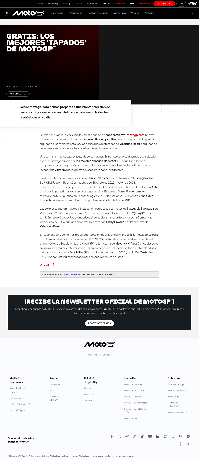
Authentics (92, 4)
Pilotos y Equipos (98, 13)
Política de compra (177, 412)
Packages (67, 4)
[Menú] (7, 13)
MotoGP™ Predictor (134, 390)
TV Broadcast (16, 398)
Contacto (55, 384)
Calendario (57, 13)
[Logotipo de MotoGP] (28, 13)
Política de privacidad (173, 405)
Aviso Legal (174, 397)
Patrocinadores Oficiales (17, 390)
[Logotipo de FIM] (192, 3)
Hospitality (53, 4)
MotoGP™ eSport (133, 397)
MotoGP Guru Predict (135, 403)
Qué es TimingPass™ (20, 404)
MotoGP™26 (130, 418)
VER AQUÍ (47, 265)
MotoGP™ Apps (17, 410)
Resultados (75, 13)
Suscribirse (164, 4)
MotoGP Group (176, 384)
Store (79, 4)
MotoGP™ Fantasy (133, 384)
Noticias (149, 13)
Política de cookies (177, 390)
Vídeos (135, 13)
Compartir (18, 94)
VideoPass (120, 13)
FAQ (52, 390)
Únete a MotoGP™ (55, 399)
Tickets (39, 4)
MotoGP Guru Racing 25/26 (135, 411)
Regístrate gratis (99, 323)
